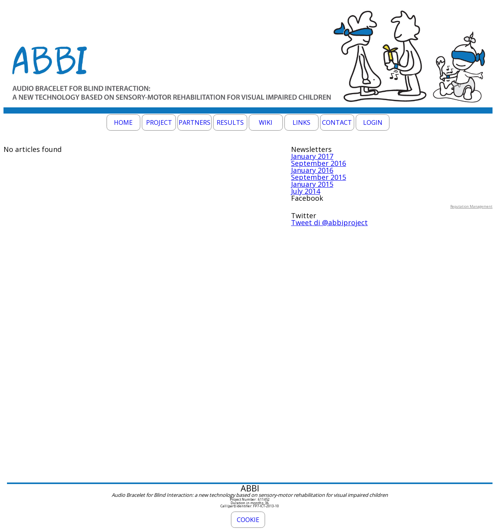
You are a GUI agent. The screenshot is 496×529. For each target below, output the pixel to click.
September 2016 (318, 163)
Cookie (248, 519)
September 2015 (318, 177)
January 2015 (312, 184)
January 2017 (312, 156)
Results (230, 122)
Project (159, 122)
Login (372, 122)
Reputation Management (471, 206)
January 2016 (312, 170)
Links (301, 122)
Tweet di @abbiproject (329, 222)
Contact (337, 122)
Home (123, 122)
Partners (194, 122)
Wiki (265, 122)
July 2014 (305, 191)
